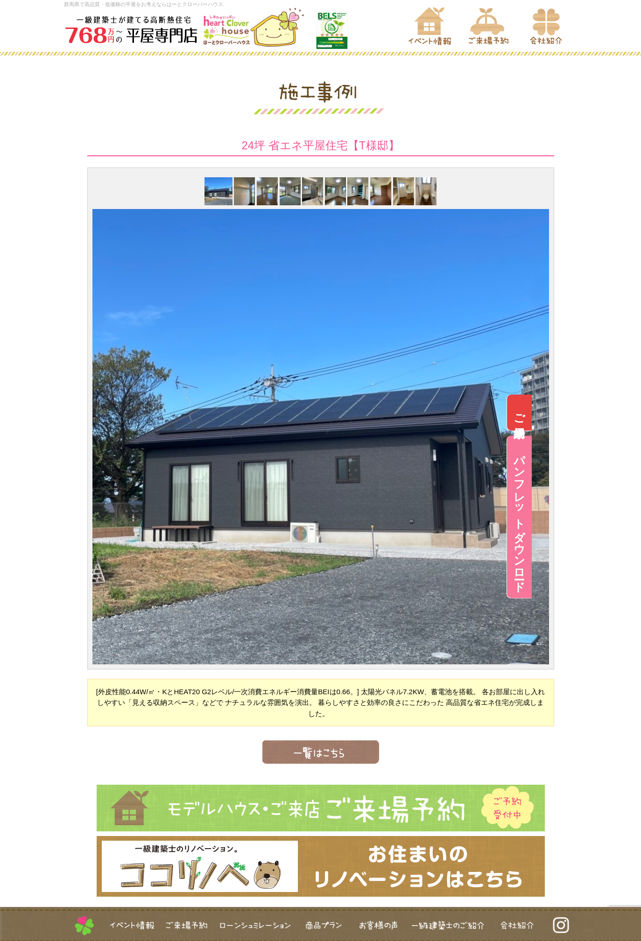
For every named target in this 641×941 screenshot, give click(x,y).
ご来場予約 (628, 412)
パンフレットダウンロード (628, 516)
